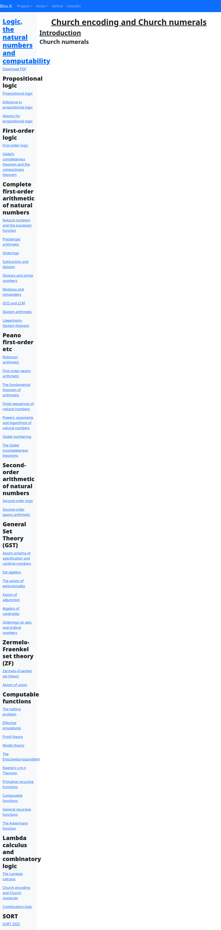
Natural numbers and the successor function (17, 225)
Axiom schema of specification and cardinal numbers (17, 558)
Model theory (13, 745)
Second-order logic (18, 500)
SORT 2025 (11, 924)
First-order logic (15, 145)
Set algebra (12, 572)
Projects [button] (23, 6)
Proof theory (13, 736)
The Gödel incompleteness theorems (15, 450)
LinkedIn (74, 6)
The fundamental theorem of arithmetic (16, 389)
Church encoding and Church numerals (16, 892)
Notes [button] (41, 6)
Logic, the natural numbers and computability (26, 41)
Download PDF (14, 69)
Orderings (11, 253)
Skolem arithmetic (17, 311)
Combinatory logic (17, 906)
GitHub (57, 6)
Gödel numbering (17, 436)
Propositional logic (18, 93)
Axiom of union (15, 684)
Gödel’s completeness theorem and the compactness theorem (16, 164)
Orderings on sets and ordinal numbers (17, 627)
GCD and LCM (14, 303)
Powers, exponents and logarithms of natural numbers (18, 422)
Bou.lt (6, 6)
